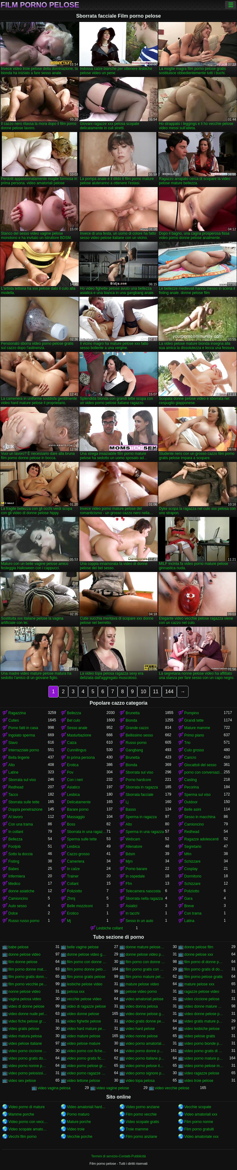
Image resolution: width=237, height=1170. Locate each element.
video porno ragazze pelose (86, 1073)
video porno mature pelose (204, 1058)
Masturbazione (79, 735)
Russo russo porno (24, 921)
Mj (69, 921)
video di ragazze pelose (86, 1006)
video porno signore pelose (145, 1073)
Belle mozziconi (80, 906)
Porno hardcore (138, 780)
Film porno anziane (141, 1136)
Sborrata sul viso (139, 772)
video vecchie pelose (172, 1088)
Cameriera (75, 861)
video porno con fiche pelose (86, 1051)
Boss (71, 824)
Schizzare (192, 861)
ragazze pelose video (201, 991)
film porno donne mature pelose (28, 969)
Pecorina (191, 787)
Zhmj (71, 898)
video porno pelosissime (28, 1073)
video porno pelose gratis (86, 1066)
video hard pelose (140, 1029)
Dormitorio (192, 876)
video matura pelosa (25, 1036)
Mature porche (79, 1122)
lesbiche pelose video (84, 984)
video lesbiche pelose (202, 1029)
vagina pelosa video (24, 999)
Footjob (14, 846)
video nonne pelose (142, 1036)
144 (169, 691)
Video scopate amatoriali (28, 1129)
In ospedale (135, 876)
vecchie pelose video (84, 999)
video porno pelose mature (204, 1066)
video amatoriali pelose (145, 999)
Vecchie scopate (197, 1107)
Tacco (13, 794)
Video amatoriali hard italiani (86, 1107)
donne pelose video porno (145, 954)
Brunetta (132, 713)
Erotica (72, 765)
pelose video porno (141, 991)
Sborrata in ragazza (142, 787)
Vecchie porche (79, 1136)
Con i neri (75, 780)
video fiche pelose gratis (28, 1021)
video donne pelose (83, 1014)
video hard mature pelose (86, 1029)
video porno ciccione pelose (28, 1051)
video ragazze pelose (201, 1073)
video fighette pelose (84, 1021)
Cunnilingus (76, 750)
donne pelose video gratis (86, 954)
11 (156, 691)
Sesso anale (77, 728)
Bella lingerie (19, 757)
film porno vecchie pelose (28, 984)
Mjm (129, 861)
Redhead (15, 787)
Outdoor (191, 802)
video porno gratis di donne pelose (204, 1051)
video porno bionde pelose (204, 1043)
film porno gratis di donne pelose (204, 969)
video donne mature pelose (204, 1006)
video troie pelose (198, 1080)
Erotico (72, 913)
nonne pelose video (24, 991)
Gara (188, 898)
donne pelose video (24, 954)
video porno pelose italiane (145, 1066)
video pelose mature (83, 1043)
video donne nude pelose (28, 1014)
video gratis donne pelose (145, 1021)
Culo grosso (194, 750)
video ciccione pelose (201, 999)
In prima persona (81, 757)
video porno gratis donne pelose (28, 1058)
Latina (189, 921)
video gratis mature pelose (204, 1021)
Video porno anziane (143, 1107)
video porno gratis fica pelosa (86, 1058)
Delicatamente (79, 802)
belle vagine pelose (83, 947)
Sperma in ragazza (141, 817)
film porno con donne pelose (145, 962)
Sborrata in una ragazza (86, 832)
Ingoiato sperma (21, 735)
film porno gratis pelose (86, 977)
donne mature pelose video (145, 947)
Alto (11, 765)
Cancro (190, 757)
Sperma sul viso (197, 794)
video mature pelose (83, 1036)
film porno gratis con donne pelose (145, 969)
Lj (127, 802)
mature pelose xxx (199, 984)
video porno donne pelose (145, 1051)
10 (143, 691)
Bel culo (73, 720)
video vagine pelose (112, 1088)
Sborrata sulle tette (24, 802)
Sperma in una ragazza (145, 832)
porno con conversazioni (204, 772)
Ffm (129, 884)
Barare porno (78, 809)
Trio (187, 743)
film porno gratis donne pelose (28, 977)
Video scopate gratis (142, 1122)
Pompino (191, 713)
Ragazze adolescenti (201, 839)
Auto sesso (17, 906)
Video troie (76, 1129)
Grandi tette (194, 720)
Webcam (133, 839)
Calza (72, 743)
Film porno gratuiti (199, 1129)
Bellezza (74, 713)
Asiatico (73, 787)
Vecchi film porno (22, 1136)
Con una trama (20, 824)
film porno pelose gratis (203, 977)
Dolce (13, 913)
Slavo (13, 743)
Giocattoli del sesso (200, 765)
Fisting (13, 861)
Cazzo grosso (78, 854)
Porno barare (136, 869)
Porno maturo (78, 1114)
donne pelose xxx (198, 954)
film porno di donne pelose (204, 962)
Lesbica (73, 794)
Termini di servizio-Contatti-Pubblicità (118, 1156)
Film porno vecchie (141, 1114)
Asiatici (131, 906)
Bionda (131, 720)
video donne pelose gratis (145, 1014)
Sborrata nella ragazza (144, 898)
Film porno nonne (198, 1122)
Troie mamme (137, 1129)
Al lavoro (15, 817)
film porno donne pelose (86, 969)
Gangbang (134, 750)
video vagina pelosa (54, 1088)
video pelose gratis (199, 1036)
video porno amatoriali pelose (145, 1043)
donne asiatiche (21, 891)
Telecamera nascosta (143, 891)
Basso (131, 809)
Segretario (192, 846)
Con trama (193, 913)
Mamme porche (21, 1114)
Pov (70, 772)
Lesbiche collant (109, 928)
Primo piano (194, 735)
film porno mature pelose (145, 977)
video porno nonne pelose (28, 1066)
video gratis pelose (23, 1029)
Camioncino (194, 824)
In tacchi (132, 913)
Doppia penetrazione (25, 809)
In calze (73, 869)
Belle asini (192, 809)
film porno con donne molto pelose (86, 962)
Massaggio (76, 817)
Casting (190, 780)
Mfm (187, 854)
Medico (14, 884)
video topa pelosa (140, 1080)
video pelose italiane (25, 1043)
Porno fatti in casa (23, 728)
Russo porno (136, 743)
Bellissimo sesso (139, 735)
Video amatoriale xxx (201, 1136)
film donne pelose (22, 962)
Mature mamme (197, 728)
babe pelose (18, 947)
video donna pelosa (142, 1006)
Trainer (73, 876)
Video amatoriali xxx (200, 1114)
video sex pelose (22, 1080)
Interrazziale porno (23, 750)
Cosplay (191, 869)
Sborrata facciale (139, 794)
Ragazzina (17, 713)
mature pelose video (142, 984)
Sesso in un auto (139, 921)
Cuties (13, 720)
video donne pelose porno (204, 1014)
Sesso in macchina (199, 817)
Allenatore (134, 846)
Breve (189, 906)
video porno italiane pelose (145, 1058)
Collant (72, 884)
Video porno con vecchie (28, 1122)
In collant (15, 832)
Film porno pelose (40, 5)
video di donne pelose (26, 1006)
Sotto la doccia (20, 854)
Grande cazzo (137, 728)
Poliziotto (74, 891)
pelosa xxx (76, 991)
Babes (13, 869)
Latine (13, 772)
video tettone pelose (83, 1080)
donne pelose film (198, 947)
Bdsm (130, 854)
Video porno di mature (26, 1107)
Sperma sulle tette (82, 839)
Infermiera (16, 876)
